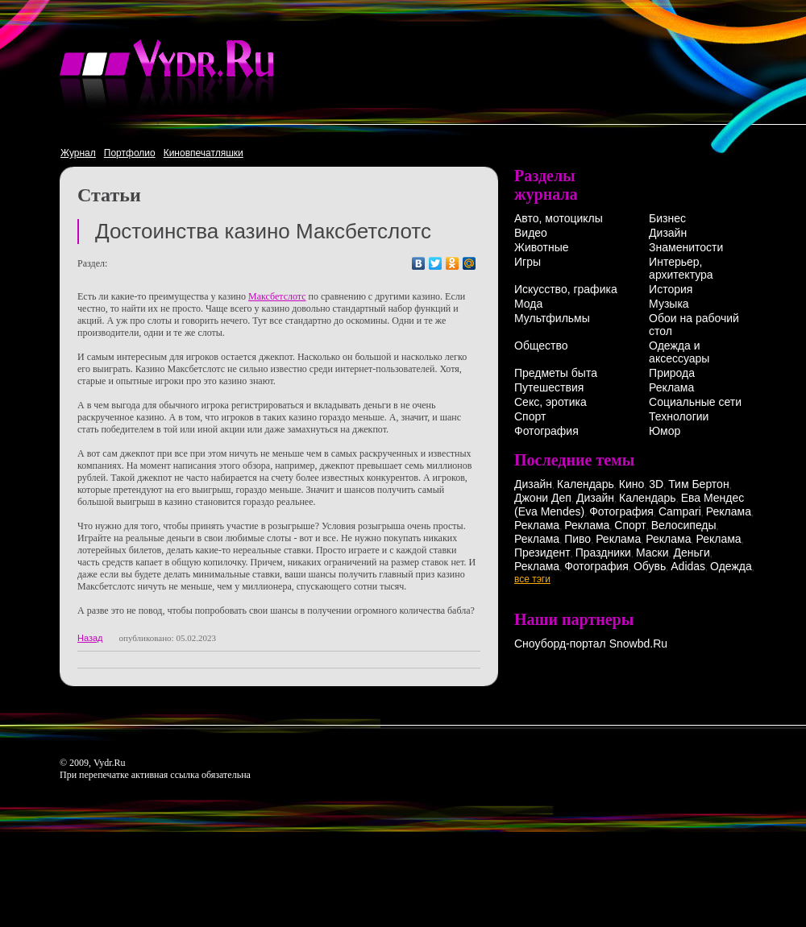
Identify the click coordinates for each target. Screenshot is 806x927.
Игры (527, 261)
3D (656, 484)
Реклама (671, 387)
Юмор (664, 430)
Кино (632, 484)
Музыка (669, 303)
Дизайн (668, 232)
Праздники (603, 552)
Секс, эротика (550, 401)
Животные (541, 247)
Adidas (688, 566)
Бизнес (667, 218)
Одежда (731, 566)
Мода (528, 303)
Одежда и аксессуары (679, 352)
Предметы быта (555, 372)
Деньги (692, 552)
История (670, 289)
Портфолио (130, 153)
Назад (90, 638)
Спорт (530, 416)
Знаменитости (686, 247)
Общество (541, 345)
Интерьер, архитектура (681, 268)
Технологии (678, 416)
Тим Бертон (698, 484)
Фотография (546, 430)
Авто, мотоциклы (558, 218)
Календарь (585, 484)
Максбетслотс (277, 296)
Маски (652, 552)
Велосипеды (684, 525)
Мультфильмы (552, 318)
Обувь (650, 566)
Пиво (577, 538)
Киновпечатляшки (203, 153)
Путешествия (549, 387)
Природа (672, 372)
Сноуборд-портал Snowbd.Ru (590, 643)
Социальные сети (695, 401)
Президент (542, 552)
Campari (680, 511)
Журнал (78, 153)
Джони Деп (542, 497)
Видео (530, 232)
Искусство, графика (565, 289)
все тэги (532, 579)
